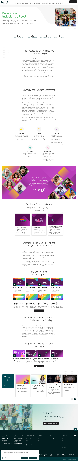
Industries (52, 435)
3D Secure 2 (28, 440)
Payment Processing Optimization (18, 436)
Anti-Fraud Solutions (30, 438)
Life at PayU (64, 445)
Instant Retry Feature (18, 443)
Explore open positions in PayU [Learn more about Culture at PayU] (50, 423)
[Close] (37, 451)
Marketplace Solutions (54, 440)
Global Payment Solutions (5, 436)
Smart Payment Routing (18, 438)
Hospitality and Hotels (54, 438)
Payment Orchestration (6, 438)
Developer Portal (60, 1)
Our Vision (64, 440)
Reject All (24, 457)
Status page (67, 1)
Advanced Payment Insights (17, 441)
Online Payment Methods (7, 443)
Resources (40, 435)
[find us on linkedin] (75, 435)
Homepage (41, 454)
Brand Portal (40, 438)
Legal (70, 454)
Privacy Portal (51, 455)
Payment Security (30, 435)
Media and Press (41, 445)
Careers (63, 438)
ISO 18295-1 (64, 447)
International (53, 1)
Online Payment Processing (5, 441)
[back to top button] (75, 429)
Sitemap (74, 454)
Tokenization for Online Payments (30, 445)
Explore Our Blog (39, 311)
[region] (20, 455)
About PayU (7, 9)
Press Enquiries (64, 455)
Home (3, 9)
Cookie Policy (57, 455)
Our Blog (5, 385)
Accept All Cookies (33, 457)
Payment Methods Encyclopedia (41, 447)
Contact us (73, 1)
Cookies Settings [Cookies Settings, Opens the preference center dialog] (7, 457)
